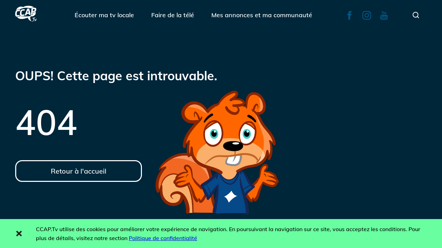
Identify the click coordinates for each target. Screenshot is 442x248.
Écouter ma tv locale (104, 15)
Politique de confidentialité (163, 238)
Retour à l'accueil (78, 171)
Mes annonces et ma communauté (261, 15)
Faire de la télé (172, 15)
